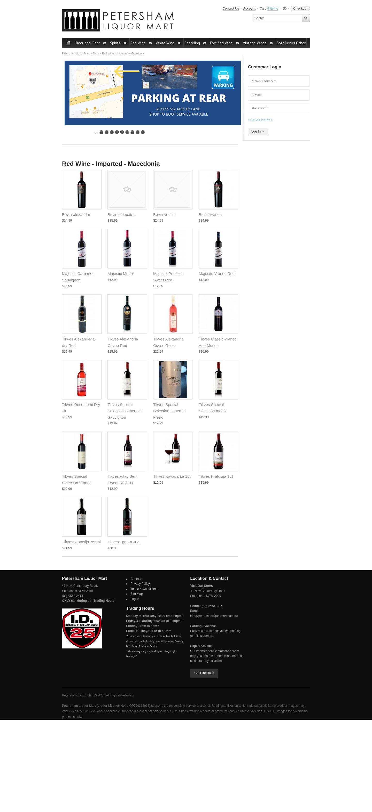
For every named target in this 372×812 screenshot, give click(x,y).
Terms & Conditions (143, 589)
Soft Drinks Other (291, 42)
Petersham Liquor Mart (76, 53)
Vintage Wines (258, 42)
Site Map (136, 594)
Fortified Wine (224, 42)
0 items (272, 8)
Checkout (300, 8)
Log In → (258, 131)
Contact (135, 579)
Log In (134, 599)
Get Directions (204, 673)
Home (68, 43)
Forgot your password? (260, 119)
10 (143, 132)
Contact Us (231, 8)
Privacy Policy (140, 584)
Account (249, 8)
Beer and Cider (91, 42)
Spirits (118, 42)
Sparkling (195, 42)
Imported (122, 53)
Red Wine (141, 42)
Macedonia (137, 53)
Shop (95, 53)
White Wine (168, 42)
